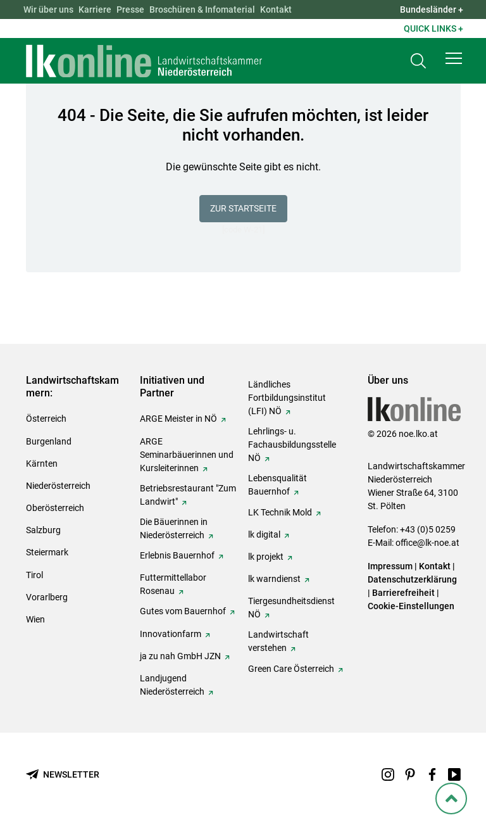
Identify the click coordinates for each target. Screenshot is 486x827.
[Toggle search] (418, 61)
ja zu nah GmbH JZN (180, 656)
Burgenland (49, 441)
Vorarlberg (47, 597)
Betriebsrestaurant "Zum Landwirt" (188, 495)
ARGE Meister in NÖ (178, 419)
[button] (454, 58)
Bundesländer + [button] (431, 9)
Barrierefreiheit (403, 593)
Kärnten (42, 463)
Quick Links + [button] (433, 28)
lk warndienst (274, 579)
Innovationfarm (170, 634)
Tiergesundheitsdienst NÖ (291, 607)
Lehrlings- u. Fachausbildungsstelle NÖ (292, 444)
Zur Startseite (243, 208)
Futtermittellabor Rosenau (173, 584)
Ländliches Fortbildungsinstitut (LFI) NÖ (287, 397)
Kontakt (276, 9)
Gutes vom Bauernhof (183, 611)
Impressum (390, 566)
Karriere (94, 9)
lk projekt (266, 557)
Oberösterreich (55, 508)
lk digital (264, 534)
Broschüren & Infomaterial (202, 9)
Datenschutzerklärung (412, 579)
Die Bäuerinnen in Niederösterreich (174, 528)
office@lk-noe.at (427, 543)
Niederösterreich (58, 486)
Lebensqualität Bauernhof (277, 484)
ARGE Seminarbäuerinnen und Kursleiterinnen (187, 454)
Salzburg (43, 530)
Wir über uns (48, 9)
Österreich (46, 419)
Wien (35, 619)
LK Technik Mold (280, 512)
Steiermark (47, 552)
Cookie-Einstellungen (411, 606)
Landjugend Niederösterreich (172, 685)
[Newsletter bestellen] (62, 774)
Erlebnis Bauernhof (177, 555)
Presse (130, 9)
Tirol (34, 575)
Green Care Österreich (291, 669)
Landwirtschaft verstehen (278, 641)
